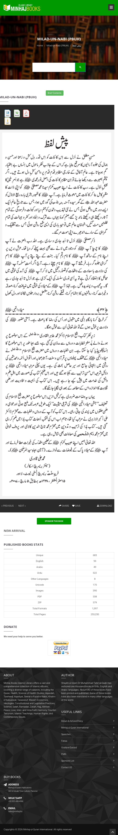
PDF (39, 596)
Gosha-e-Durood (69, 747)
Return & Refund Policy (72, 721)
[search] (58, 68)
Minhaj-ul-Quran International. (38, 829)
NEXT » (22, 505)
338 (95, 596)
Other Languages (39, 579)
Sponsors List (67, 761)
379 (95, 602)
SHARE (64, 505)
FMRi (63, 754)
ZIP (39, 602)
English (39, 561)
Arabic (39, 567)
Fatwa (64, 741)
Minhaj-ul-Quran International (74, 727)
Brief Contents (54, 93)
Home (40, 45)
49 (95, 567)
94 (95, 561)
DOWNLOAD (104, 505)
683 (95, 555)
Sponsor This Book (54, 521)
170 (95, 584)
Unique (39, 555)
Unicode (39, 584)
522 (95, 573)
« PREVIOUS (7, 505)
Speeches (66, 734)
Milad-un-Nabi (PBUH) (58, 45)
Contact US (66, 767)
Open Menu (111, 7)
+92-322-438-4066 (15, 801)
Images (39, 590)
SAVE (76, 505)
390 (95, 590)
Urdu (39, 573)
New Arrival (14, 531)
